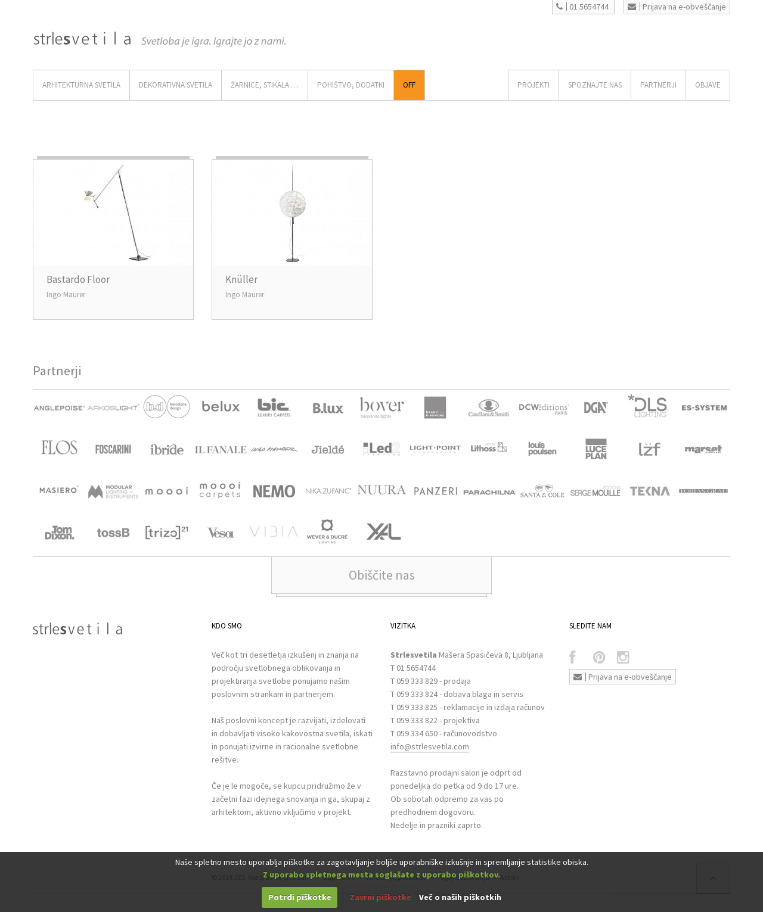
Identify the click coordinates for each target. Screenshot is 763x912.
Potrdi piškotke (299, 897)
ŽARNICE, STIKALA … (265, 85)
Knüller (241, 279)
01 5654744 (582, 6)
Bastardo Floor (78, 279)
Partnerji (658, 85)
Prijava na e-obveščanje (677, 6)
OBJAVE (708, 85)
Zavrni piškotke (380, 897)
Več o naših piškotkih (460, 897)
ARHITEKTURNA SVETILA (81, 85)
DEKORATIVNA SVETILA (175, 85)
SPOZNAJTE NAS (595, 85)
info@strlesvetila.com (429, 746)
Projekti (533, 85)
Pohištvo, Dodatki (350, 85)
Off (409, 85)
